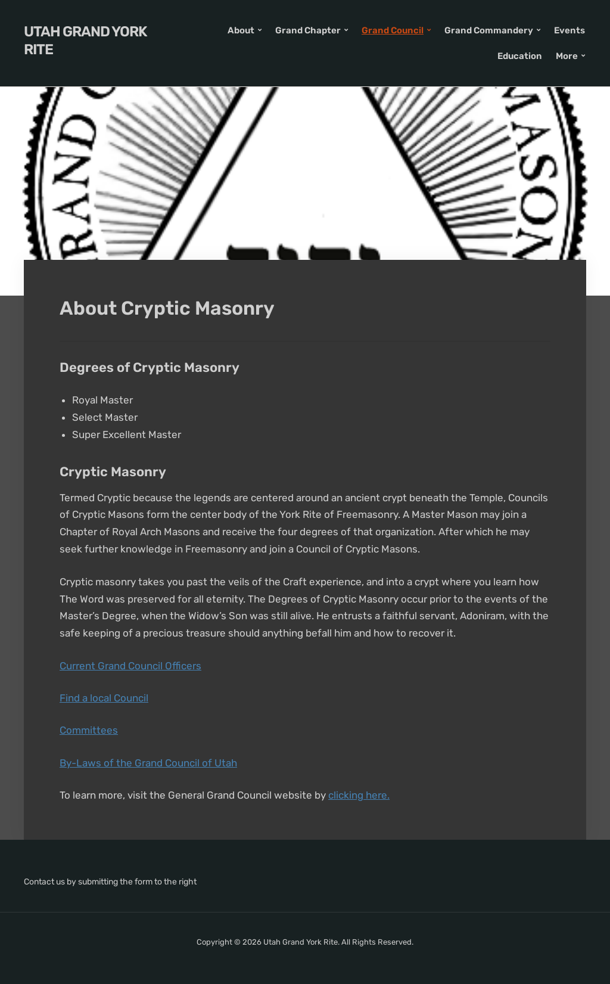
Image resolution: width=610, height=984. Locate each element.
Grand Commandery (488, 30)
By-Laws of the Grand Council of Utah (148, 763)
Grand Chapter (308, 30)
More (567, 56)
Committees (89, 730)
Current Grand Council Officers (130, 666)
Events (569, 30)
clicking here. (359, 795)
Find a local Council (104, 698)
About (241, 30)
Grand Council (393, 30)
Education (519, 56)
